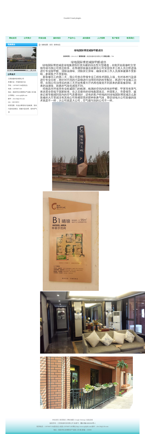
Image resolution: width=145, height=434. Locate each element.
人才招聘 (101, 38)
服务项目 (57, 38)
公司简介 (27, 38)
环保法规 (42, 38)
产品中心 (71, 38)
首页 (51, 45)
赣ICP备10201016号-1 (88, 423)
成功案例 (86, 38)
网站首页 (13, 38)
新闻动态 (57, 45)
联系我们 (130, 38)
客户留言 (115, 38)
